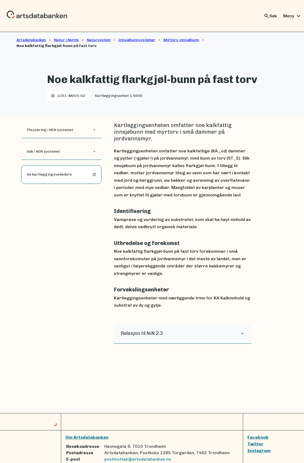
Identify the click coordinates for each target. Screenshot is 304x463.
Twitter (255, 443)
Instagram (259, 450)
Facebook (258, 437)
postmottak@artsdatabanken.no (137, 459)
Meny (292, 16)
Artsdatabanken (31, 40)
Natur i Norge (66, 40)
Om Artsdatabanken (87, 437)
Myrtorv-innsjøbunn (181, 40)
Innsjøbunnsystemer (137, 40)
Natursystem (98, 40)
